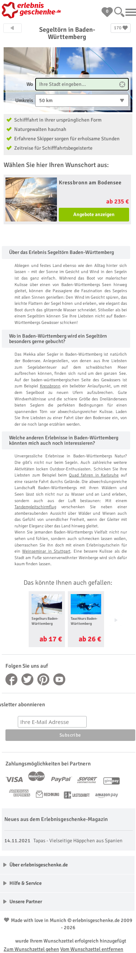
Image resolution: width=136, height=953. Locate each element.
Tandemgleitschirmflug (35, 507)
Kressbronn (50, 386)
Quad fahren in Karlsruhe (94, 475)
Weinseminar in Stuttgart (46, 551)
